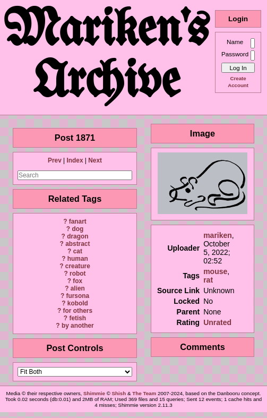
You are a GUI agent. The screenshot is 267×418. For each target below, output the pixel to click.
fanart (78, 221)
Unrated (217, 322)
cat (77, 251)
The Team (144, 393)
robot (77, 273)
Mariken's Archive (107, 57)
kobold (77, 303)
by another (78, 325)
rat (208, 280)
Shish (119, 393)
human (77, 258)
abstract (77, 244)
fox (77, 281)
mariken (217, 235)
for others (78, 310)
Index (74, 160)
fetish (77, 318)
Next (95, 160)
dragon (77, 236)
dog (77, 229)
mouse (215, 271)
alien (78, 288)
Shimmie (94, 393)
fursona (77, 296)
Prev (55, 160)
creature (77, 266)
